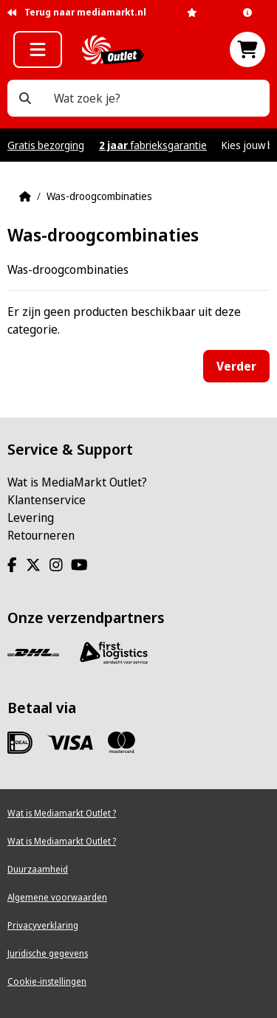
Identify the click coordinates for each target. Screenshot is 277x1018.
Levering (30, 517)
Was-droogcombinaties (99, 196)
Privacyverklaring (42, 925)
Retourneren (41, 535)
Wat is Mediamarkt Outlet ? (61, 813)
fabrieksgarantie (153, 145)
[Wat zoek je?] (25, 98)
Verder (236, 366)
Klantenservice (46, 500)
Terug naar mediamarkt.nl (76, 12)
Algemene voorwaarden (57, 897)
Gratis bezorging (45, 145)
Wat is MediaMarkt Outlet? (77, 482)
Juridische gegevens (47, 953)
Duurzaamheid (37, 869)
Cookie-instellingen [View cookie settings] (46, 981)
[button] (37, 49)
